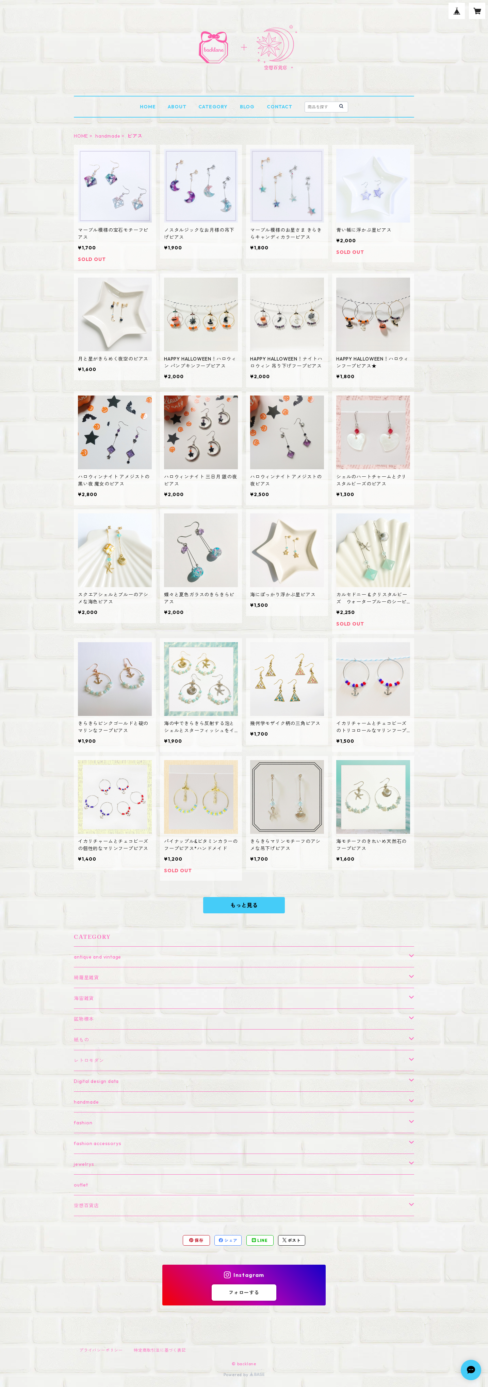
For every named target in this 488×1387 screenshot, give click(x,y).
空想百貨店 (86, 1205)
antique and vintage (97, 957)
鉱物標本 (84, 1019)
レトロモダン (89, 1060)
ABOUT (177, 107)
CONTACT (279, 107)
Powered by (244, 1374)
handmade (107, 136)
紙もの (81, 1040)
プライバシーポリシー (101, 1350)
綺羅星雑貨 (86, 978)
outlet (81, 1185)
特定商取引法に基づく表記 (160, 1350)
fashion (83, 1123)
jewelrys (84, 1164)
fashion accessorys (97, 1143)
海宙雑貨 (84, 998)
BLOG (247, 107)
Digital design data (96, 1081)
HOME (148, 107)
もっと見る (244, 905)
